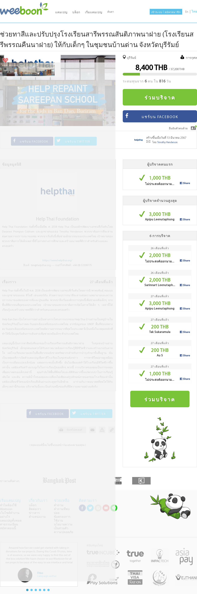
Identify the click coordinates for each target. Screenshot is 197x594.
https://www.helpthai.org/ (57, 260)
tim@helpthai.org (41, 265)
